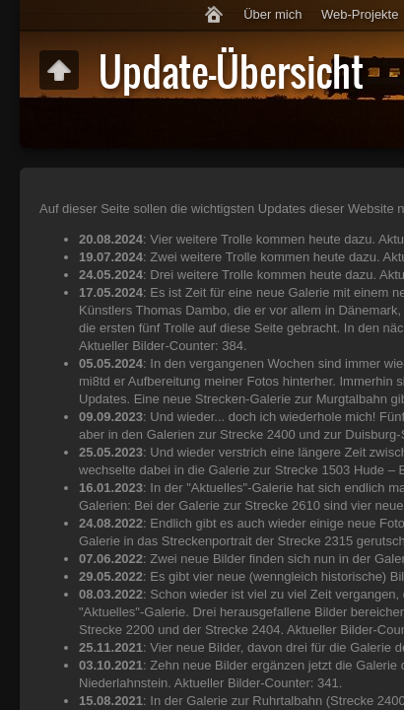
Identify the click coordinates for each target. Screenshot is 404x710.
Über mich (272, 14)
